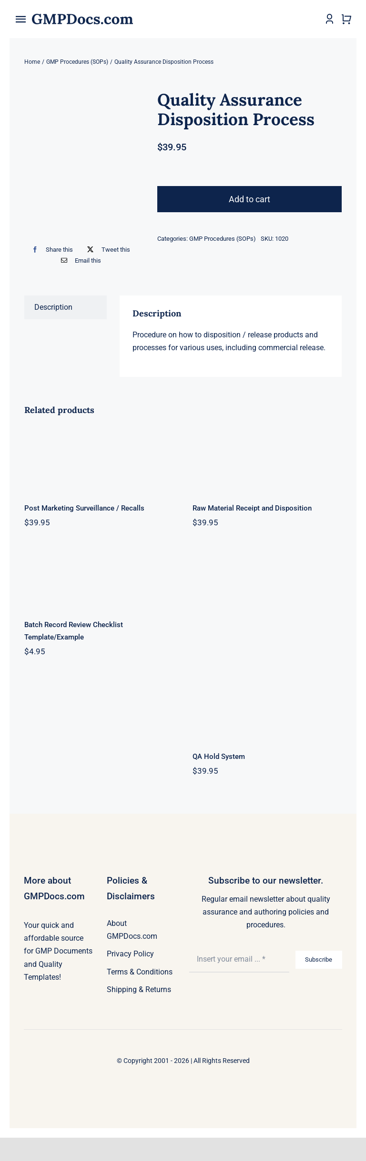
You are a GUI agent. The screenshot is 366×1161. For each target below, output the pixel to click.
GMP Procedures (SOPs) (222, 238)
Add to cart (249, 199)
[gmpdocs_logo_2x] (82, 17)
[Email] (79, 260)
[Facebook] (50, 249)
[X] (106, 249)
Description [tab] (53, 307)
